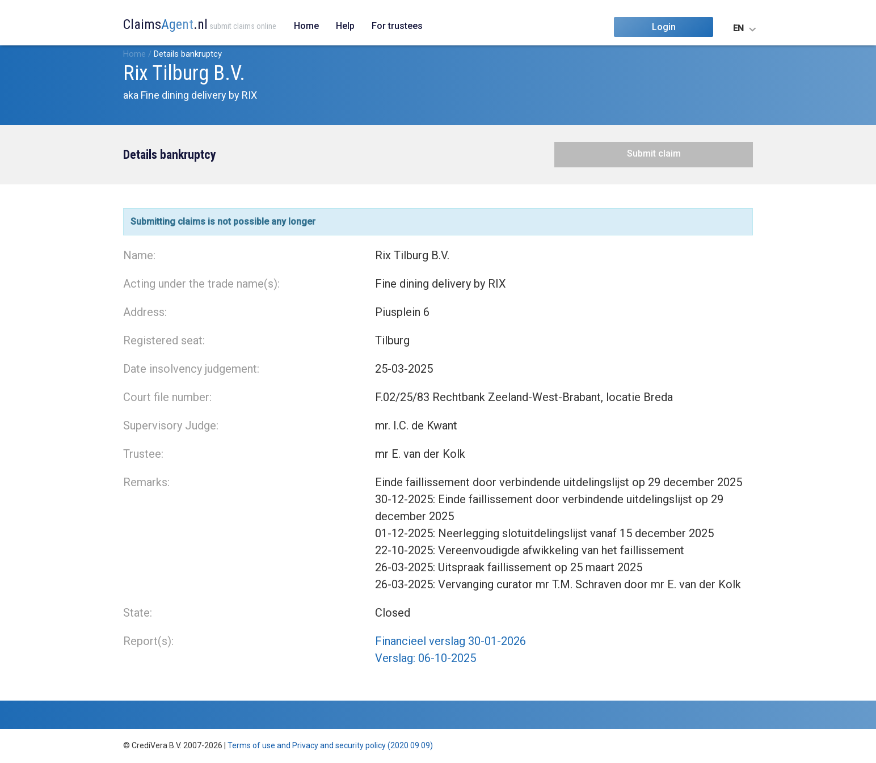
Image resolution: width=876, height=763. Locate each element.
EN (738, 28)
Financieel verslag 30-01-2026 (450, 641)
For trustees (397, 25)
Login (664, 27)
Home (306, 25)
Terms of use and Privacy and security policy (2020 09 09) (330, 745)
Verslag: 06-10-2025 (425, 658)
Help (345, 25)
